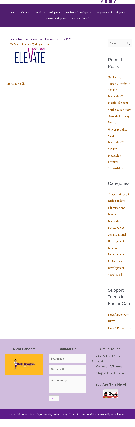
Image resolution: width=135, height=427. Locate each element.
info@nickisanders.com (111, 379)
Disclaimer (92, 421)
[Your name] (67, 365)
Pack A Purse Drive (120, 334)
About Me (26, 12)
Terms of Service (77, 421)
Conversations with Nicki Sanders (117, 201)
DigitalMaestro (118, 421)
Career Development (56, 18)
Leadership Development (48, 12)
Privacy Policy (60, 421)
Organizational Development (111, 12)
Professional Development (79, 12)
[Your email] (67, 377)
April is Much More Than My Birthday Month (118, 116)
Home (12, 12)
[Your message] (67, 391)
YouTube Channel (80, 18)
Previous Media (15, 84)
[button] (54, 406)
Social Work (115, 281)
